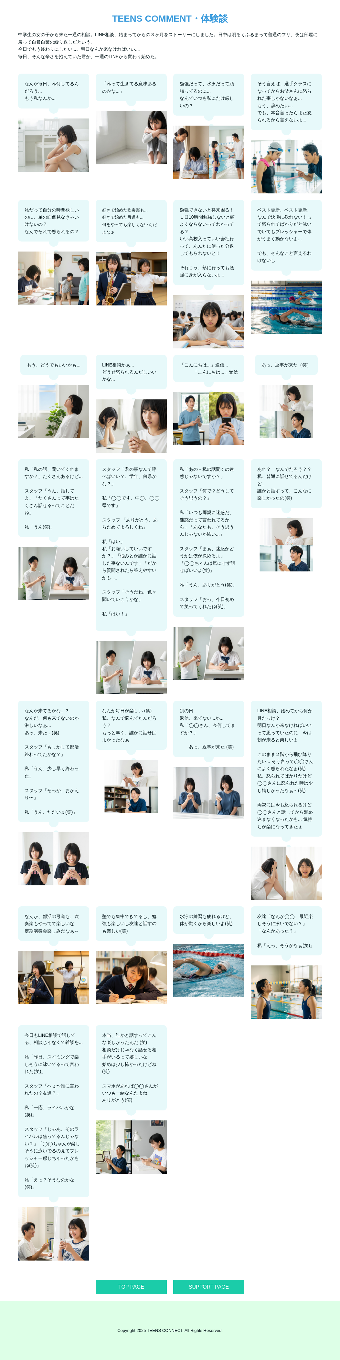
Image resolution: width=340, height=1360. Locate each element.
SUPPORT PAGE (209, 1287)
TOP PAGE (131, 1287)
